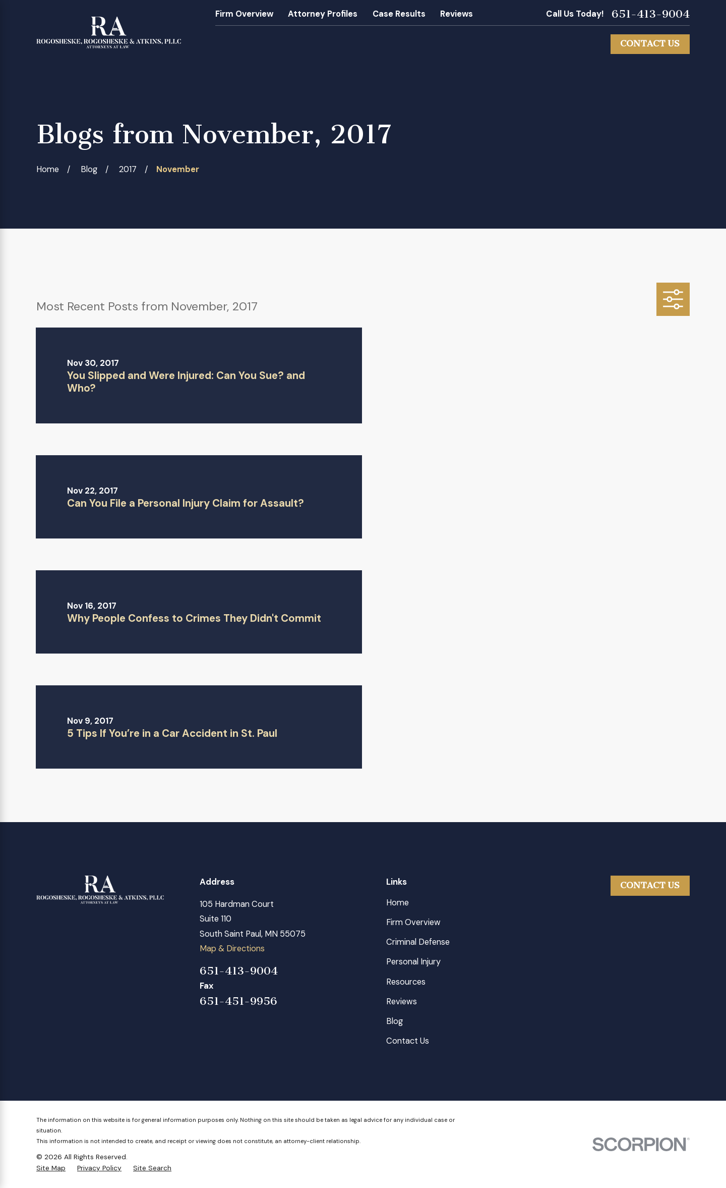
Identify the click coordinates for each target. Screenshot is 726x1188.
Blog (394, 1021)
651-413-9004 (651, 14)
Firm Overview (244, 14)
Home (397, 902)
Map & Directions (232, 948)
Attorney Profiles (322, 14)
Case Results (399, 14)
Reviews (456, 14)
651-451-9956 (238, 1001)
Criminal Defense (418, 942)
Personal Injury (413, 961)
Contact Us (650, 43)
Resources (406, 982)
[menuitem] (51, 1168)
